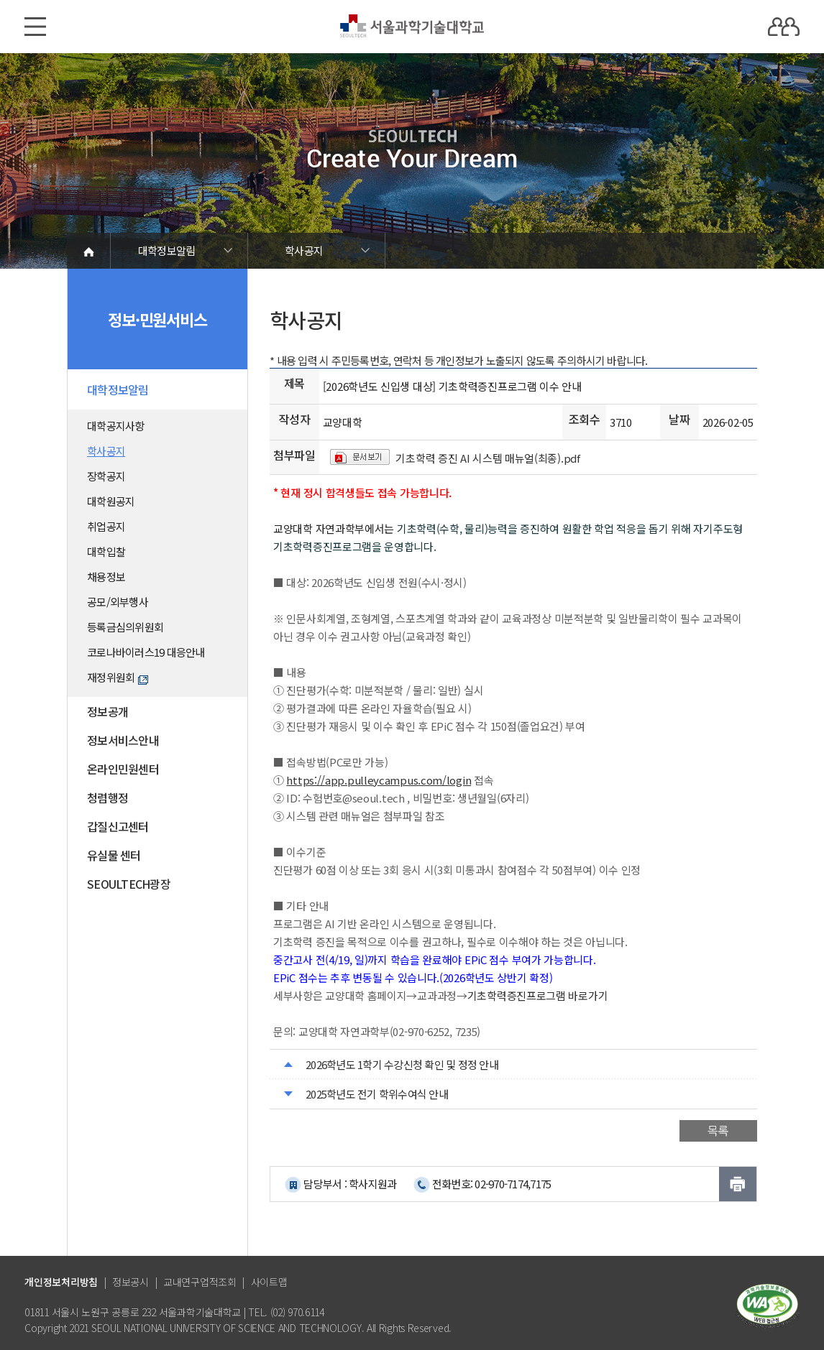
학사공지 (304, 250)
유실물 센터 (114, 855)
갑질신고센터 (118, 826)
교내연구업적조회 (200, 1282)
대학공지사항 (116, 425)
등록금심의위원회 (125, 626)
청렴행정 (107, 797)
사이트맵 (269, 1282)
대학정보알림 (167, 250)
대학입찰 (106, 551)
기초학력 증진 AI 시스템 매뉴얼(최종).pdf (487, 458)
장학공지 (106, 476)
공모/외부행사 (117, 601)
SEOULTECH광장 (128, 883)
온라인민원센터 (123, 768)
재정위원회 (117, 677)
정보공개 (107, 711)
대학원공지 (110, 501)
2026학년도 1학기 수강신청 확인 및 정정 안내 (402, 1064)
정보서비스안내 (123, 740)
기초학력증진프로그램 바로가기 (537, 995)
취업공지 (106, 526)
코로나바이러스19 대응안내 (146, 652)
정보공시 (130, 1282)
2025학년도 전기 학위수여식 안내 (377, 1093)
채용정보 (106, 576)
